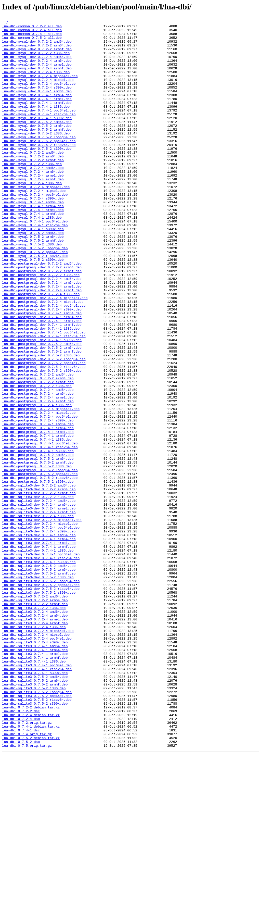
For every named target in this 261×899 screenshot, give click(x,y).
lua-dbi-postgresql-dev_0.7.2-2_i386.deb (41, 326)
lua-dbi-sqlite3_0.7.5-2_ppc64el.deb (37, 831)
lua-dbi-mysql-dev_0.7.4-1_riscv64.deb (39, 133)
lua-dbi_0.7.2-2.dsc (21, 849)
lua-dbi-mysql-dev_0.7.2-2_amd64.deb (37, 46)
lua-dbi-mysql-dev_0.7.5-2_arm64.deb (37, 147)
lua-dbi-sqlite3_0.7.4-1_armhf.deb (35, 785)
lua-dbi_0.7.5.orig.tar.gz (27, 891)
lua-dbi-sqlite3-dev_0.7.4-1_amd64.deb (39, 638)
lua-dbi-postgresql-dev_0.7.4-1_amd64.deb (42, 372)
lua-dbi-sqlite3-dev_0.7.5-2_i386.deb (38, 688)
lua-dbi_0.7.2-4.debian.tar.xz (31, 854)
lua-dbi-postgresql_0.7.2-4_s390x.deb (38, 500)
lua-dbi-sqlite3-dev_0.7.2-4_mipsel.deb (39, 624)
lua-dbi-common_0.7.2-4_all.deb (32, 32)
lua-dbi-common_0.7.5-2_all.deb (32, 41)
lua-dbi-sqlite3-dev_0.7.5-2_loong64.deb (41, 693)
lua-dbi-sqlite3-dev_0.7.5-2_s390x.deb (39, 707)
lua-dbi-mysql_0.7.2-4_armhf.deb (33, 211)
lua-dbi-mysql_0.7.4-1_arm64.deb (33, 243)
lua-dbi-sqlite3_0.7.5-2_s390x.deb (35, 840)
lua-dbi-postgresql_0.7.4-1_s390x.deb (38, 537)
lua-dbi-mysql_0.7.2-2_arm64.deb (33, 183)
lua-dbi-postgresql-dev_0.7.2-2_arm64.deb (42, 317)
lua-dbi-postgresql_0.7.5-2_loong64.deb (39, 560)
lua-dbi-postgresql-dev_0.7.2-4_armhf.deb (42, 344)
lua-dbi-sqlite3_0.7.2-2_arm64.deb (35, 716)
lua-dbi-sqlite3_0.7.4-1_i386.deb (34, 790)
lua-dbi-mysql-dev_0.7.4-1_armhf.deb (37, 119)
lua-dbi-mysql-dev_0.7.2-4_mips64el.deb (39, 87)
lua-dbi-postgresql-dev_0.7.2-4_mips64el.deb (44, 353)
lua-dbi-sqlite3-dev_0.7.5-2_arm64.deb (39, 679)
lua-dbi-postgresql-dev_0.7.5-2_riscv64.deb (44, 436)
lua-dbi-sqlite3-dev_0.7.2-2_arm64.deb (39, 583)
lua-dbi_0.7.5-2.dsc (21, 886)
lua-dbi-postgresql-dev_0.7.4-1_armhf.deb (42, 385)
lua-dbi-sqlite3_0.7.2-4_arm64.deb (35, 734)
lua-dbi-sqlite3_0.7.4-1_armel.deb (35, 780)
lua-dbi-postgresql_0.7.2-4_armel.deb (38, 473)
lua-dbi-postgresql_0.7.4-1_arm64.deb (38, 509)
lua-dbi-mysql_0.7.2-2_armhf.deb (33, 188)
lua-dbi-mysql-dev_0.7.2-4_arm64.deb (37, 69)
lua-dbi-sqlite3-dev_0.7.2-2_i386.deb (38, 592)
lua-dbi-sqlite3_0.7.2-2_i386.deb (34, 725)
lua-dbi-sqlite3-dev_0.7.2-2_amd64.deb (39, 578)
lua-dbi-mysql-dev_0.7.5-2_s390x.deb (37, 174)
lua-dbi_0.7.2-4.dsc (21, 858)
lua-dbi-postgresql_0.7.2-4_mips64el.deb (41, 486)
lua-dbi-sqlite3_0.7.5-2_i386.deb (34, 822)
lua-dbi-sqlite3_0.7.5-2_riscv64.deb (37, 835)
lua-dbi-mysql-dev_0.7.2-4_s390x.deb (37, 101)
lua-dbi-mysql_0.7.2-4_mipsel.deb (34, 225)
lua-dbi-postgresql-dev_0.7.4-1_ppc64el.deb (44, 395)
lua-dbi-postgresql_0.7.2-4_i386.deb (37, 482)
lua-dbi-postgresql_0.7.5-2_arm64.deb (38, 546)
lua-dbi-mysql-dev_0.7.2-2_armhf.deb (37, 55)
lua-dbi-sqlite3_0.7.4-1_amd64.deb (35, 771)
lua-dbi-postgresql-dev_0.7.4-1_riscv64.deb (44, 399)
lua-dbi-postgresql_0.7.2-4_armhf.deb (38, 477)
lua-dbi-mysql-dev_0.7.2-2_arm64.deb (37, 50)
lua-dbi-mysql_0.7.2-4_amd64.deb (33, 197)
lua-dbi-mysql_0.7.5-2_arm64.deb (33, 280)
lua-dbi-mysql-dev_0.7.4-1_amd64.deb (37, 105)
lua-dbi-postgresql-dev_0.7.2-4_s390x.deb (42, 367)
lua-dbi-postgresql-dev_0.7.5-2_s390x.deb (42, 441)
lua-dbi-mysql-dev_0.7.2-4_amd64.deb (37, 64)
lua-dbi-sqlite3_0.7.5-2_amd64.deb (35, 808)
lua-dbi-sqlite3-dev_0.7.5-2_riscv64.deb (41, 702)
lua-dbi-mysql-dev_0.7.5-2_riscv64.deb (39, 170)
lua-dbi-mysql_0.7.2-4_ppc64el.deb (35, 229)
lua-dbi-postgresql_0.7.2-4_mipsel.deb (39, 491)
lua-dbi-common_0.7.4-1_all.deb (32, 36)
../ (5, 23)
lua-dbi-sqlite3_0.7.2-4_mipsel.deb (36, 757)
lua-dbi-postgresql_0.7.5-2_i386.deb (37, 555)
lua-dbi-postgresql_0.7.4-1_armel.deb (38, 514)
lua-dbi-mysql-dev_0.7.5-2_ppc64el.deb (39, 165)
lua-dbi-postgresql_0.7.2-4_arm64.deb (38, 468)
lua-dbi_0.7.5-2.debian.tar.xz (31, 881)
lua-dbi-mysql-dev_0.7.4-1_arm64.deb (37, 110)
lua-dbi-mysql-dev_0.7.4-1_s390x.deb (37, 137)
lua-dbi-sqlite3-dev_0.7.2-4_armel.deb (39, 606)
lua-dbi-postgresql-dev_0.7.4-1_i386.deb (41, 390)
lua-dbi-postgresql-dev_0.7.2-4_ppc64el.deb (44, 362)
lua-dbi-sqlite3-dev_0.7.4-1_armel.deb (39, 647)
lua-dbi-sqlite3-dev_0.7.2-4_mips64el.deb (42, 620)
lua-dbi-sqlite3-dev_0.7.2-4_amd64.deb (39, 597)
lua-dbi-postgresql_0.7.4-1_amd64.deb (38, 505)
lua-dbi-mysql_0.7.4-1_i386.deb (32, 257)
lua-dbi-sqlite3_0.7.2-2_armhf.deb (35, 721)
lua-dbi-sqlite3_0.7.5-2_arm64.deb (35, 812)
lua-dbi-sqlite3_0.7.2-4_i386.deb (34, 748)
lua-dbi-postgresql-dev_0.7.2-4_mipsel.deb (43, 358)
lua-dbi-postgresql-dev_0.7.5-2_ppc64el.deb (44, 431)
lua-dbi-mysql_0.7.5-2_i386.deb (32, 289)
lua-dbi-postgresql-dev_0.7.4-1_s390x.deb (42, 404)
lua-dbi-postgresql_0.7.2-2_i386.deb (37, 459)
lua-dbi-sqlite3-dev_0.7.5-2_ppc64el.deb (41, 698)
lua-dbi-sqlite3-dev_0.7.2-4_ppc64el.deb (41, 629)
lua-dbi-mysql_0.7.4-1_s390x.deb (33, 271)
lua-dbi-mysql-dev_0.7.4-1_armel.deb (37, 115)
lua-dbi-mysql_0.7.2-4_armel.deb (33, 206)
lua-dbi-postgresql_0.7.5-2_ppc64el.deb (39, 565)
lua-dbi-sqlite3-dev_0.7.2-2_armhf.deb (39, 587)
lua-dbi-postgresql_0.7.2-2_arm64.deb (38, 450)
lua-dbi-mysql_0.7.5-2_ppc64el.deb (35, 298)
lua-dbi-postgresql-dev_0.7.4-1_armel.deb (42, 381)
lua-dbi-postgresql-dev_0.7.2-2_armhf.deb (42, 321)
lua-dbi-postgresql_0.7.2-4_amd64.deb (38, 463)
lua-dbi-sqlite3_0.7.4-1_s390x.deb (35, 803)
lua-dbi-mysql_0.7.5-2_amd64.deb (33, 275)
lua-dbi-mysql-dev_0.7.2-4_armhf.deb (37, 78)
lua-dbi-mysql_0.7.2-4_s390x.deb (33, 234)
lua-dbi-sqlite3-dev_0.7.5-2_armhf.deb (39, 684)
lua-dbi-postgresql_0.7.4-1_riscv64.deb (39, 532)
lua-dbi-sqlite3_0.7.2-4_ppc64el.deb (37, 762)
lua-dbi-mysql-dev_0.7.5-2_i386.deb (36, 156)
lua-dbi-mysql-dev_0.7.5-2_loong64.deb (39, 160)
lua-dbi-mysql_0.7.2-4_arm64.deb (33, 202)
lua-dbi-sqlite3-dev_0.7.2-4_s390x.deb (39, 633)
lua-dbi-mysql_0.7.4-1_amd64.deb (33, 238)
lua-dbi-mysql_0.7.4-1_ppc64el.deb (35, 261)
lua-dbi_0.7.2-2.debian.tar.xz (31, 845)
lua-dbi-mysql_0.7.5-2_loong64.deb (35, 294)
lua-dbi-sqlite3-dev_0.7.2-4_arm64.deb (39, 601)
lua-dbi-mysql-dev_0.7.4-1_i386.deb (36, 124)
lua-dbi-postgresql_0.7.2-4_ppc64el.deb (39, 496)
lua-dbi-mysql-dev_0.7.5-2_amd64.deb (37, 142)
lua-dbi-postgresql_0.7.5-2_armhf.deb (38, 551)
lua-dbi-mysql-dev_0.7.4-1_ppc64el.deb (39, 128)
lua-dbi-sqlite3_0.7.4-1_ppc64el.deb (37, 794)
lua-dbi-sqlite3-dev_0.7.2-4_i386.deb (38, 615)
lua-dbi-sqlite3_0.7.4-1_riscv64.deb (37, 799)
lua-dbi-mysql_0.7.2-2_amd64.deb (33, 179)
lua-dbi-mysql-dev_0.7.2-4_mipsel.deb (38, 92)
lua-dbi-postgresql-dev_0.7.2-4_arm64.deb (42, 335)
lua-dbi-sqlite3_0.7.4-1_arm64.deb (35, 776)
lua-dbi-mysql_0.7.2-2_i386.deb (32, 193)
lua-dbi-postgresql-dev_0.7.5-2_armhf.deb (42, 418)
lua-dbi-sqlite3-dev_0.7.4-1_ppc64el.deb (41, 661)
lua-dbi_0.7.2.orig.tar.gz (27, 863)
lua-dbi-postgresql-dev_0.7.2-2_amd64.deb (42, 312)
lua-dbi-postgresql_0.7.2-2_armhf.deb (38, 454)
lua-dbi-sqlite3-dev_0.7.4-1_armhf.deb (39, 652)
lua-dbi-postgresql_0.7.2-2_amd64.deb (38, 445)
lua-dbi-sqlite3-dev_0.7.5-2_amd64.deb (39, 675)
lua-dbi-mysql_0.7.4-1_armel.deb (33, 248)
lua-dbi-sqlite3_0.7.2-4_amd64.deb (35, 730)
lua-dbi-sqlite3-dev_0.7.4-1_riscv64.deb (41, 666)
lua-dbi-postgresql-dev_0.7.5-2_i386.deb (41, 422)
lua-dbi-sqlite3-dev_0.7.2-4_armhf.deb (39, 610)
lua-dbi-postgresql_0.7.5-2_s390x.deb (38, 574)
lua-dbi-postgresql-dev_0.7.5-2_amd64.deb (42, 408)
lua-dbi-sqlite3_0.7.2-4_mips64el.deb (38, 753)
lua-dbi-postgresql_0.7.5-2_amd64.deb (38, 542)
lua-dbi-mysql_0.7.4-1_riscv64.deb (35, 266)
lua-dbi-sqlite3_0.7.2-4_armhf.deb (35, 744)
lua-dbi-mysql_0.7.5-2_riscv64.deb (35, 303)
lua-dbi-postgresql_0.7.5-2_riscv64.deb (39, 569)
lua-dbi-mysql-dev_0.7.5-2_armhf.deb (37, 151)
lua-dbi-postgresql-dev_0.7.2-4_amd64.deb (42, 330)
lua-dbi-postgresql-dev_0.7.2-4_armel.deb (42, 340)
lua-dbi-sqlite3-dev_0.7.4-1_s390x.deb (39, 670)
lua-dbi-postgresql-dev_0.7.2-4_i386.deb (41, 349)
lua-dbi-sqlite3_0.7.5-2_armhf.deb (35, 817)
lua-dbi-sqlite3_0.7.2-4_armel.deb (35, 739)
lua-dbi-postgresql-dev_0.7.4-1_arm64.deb (42, 376)
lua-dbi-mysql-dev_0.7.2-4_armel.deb (37, 73)
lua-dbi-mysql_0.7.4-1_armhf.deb (33, 252)
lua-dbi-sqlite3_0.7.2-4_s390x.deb (35, 767)
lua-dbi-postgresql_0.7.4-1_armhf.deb (38, 519)
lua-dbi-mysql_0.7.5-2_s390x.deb (33, 307)
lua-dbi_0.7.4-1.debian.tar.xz (31, 868)
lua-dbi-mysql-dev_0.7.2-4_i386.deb (36, 82)
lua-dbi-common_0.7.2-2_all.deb (32, 27)
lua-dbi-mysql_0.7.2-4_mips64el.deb (36, 220)
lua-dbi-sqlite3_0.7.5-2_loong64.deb (37, 826)
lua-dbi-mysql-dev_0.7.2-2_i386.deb (36, 59)
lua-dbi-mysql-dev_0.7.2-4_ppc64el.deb (39, 96)
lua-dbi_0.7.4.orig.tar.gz (27, 877)
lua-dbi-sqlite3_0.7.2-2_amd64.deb (35, 711)
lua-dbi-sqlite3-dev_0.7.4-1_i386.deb (38, 656)
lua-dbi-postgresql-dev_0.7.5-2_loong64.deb (44, 427)
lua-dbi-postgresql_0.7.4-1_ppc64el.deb (39, 528)
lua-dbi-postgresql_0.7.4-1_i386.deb (37, 523)
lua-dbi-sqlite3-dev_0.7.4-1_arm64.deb (39, 643)
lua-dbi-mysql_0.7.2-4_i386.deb (32, 216)
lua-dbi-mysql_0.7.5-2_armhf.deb (33, 284)
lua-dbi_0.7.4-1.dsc (21, 872)
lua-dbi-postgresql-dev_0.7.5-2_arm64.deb (42, 413)
